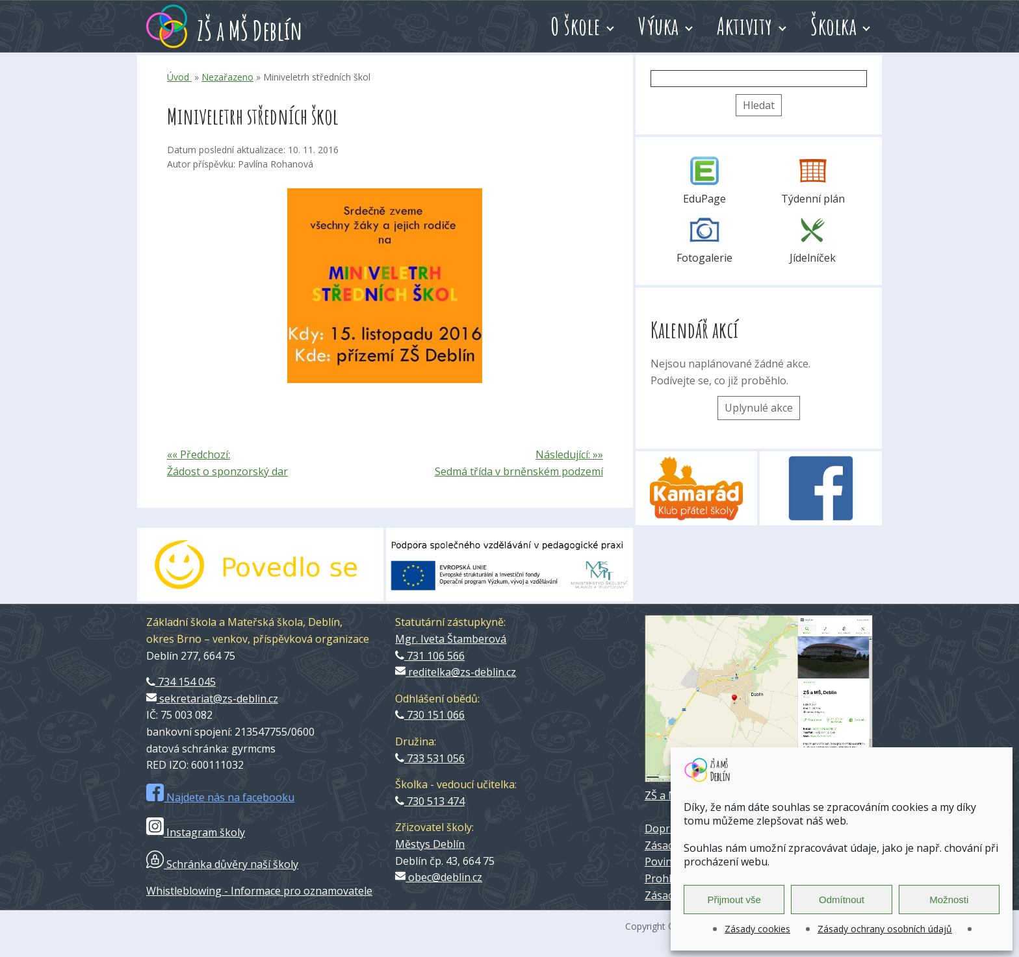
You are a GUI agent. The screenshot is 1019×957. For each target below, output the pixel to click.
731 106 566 (430, 656)
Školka (833, 26)
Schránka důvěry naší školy (222, 864)
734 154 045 (181, 682)
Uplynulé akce (759, 408)
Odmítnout (841, 899)
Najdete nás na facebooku (220, 797)
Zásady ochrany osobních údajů (885, 929)
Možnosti (948, 899)
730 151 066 (430, 715)
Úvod (179, 77)
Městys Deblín (430, 844)
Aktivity (745, 26)
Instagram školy (195, 832)
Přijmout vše (734, 899)
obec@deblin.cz (438, 877)
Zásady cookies (757, 929)
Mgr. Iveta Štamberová (450, 639)
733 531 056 (430, 758)
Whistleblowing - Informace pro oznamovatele (259, 891)
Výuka (658, 26)
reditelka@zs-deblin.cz (455, 672)
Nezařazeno (227, 77)
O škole (575, 26)
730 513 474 (430, 801)
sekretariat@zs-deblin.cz (212, 698)
